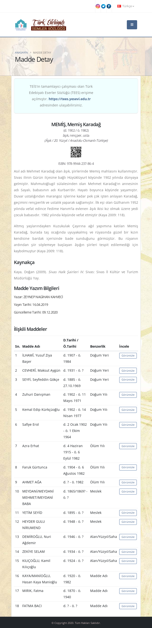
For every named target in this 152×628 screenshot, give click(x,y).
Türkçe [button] (125, 6)
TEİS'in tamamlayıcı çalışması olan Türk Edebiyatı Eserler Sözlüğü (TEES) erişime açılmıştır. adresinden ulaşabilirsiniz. (61, 95)
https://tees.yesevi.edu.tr (70, 99)
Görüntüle (128, 355)
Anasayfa (21, 52)
